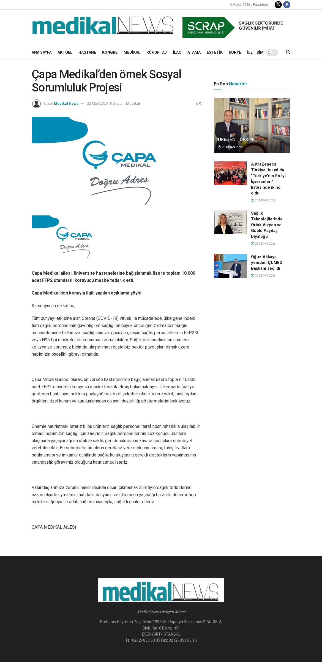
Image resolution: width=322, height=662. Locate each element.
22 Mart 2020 (97, 103)
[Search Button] (288, 52)
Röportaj (156, 52)
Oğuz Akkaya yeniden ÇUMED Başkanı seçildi (266, 262)
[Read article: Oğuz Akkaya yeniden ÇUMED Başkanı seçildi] (230, 266)
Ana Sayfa (41, 52)
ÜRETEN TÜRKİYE (236, 139)
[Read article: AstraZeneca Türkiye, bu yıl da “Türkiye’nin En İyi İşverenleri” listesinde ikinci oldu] (230, 173)
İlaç (177, 52)
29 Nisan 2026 (230, 147)
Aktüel (65, 52)
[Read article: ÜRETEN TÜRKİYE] (252, 125)
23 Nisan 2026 (263, 200)
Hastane (87, 52)
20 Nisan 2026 (263, 275)
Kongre (110, 52)
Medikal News (66, 103)
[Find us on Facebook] (286, 4)
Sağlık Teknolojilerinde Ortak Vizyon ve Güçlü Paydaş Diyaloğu (267, 225)
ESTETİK (215, 52)
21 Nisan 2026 (263, 243)
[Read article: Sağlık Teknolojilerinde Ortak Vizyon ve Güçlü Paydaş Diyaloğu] (230, 222)
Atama (194, 52)
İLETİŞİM (255, 52)
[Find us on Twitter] (278, 4)
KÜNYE (235, 52)
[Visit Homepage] (103, 27)
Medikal (132, 52)
